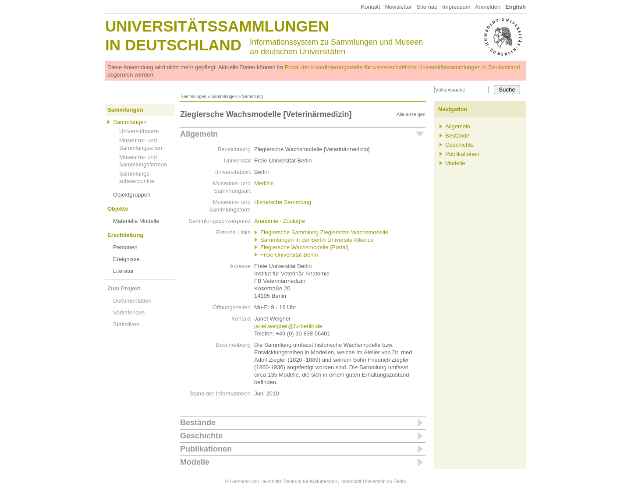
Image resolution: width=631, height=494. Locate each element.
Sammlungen (193, 96)
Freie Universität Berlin (289, 254)
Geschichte (201, 435)
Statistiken (126, 324)
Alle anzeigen (411, 114)
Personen (125, 247)
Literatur (123, 271)
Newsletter (398, 7)
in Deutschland (173, 44)
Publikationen (206, 449)
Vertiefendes (129, 312)
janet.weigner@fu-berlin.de (288, 326)
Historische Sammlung (282, 202)
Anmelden (488, 7)
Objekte (117, 208)
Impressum (456, 7)
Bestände (198, 422)
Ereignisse (126, 259)
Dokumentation (132, 300)
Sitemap (427, 7)
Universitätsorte (139, 131)
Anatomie (266, 221)
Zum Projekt (123, 288)
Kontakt (370, 7)
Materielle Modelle (136, 221)
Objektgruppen (131, 194)
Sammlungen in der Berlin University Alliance (317, 239)
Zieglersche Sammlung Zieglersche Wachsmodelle (324, 232)
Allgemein (199, 134)
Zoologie (294, 221)
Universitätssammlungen (217, 26)
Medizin (264, 183)
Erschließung (125, 235)
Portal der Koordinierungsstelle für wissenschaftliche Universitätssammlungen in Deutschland (402, 67)
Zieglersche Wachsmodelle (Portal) (304, 247)
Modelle (194, 462)
